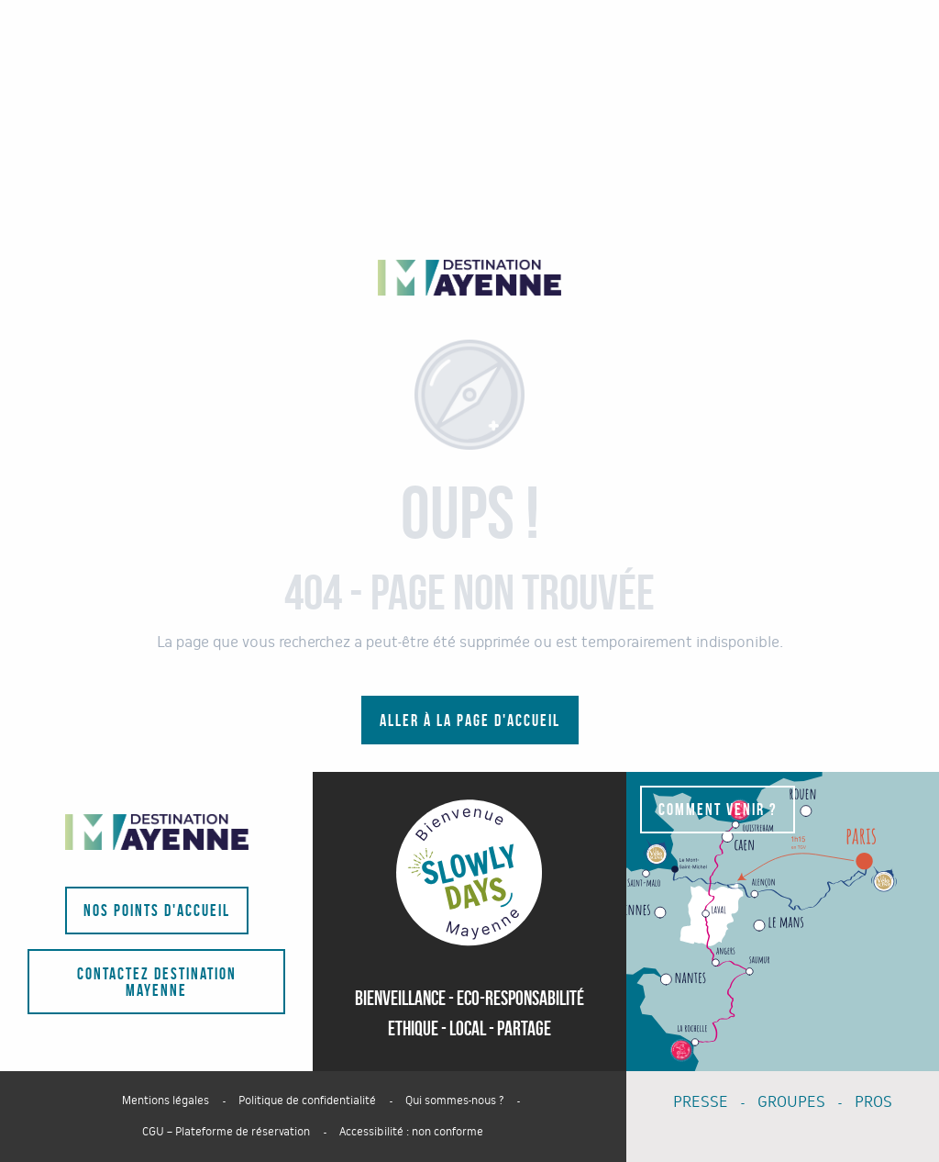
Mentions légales (165, 1100)
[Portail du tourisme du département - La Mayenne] (469, 278)
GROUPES (791, 1102)
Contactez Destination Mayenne (157, 982)
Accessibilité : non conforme (411, 1131)
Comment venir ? (717, 809)
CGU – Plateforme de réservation (226, 1131)
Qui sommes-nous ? (454, 1100)
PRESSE (700, 1102)
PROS (873, 1102)
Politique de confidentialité (307, 1100)
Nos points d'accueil (156, 910)
